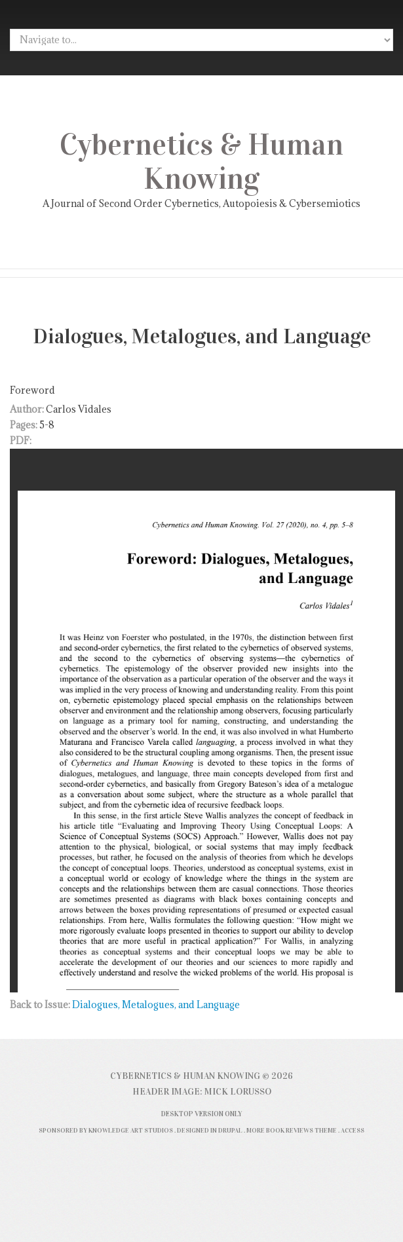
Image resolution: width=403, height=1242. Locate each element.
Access (352, 1130)
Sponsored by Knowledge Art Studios (106, 1130)
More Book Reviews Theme (291, 1130)
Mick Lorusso (237, 1091)
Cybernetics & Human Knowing (201, 162)
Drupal (230, 1130)
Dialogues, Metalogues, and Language (156, 1004)
